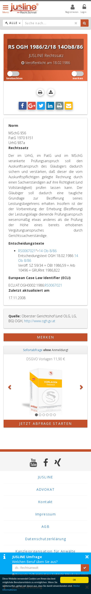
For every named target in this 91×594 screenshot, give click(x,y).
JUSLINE (45, 477)
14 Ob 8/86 (48, 251)
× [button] (87, 556)
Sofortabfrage (32, 350)
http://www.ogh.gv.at (39, 321)
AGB (45, 526)
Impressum (45, 514)
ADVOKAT (45, 489)
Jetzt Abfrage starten (45, 423)
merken (45, 337)
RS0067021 (27, 251)
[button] (10, 387)
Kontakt (45, 501)
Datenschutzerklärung (45, 539)
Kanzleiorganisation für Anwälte (45, 551)
